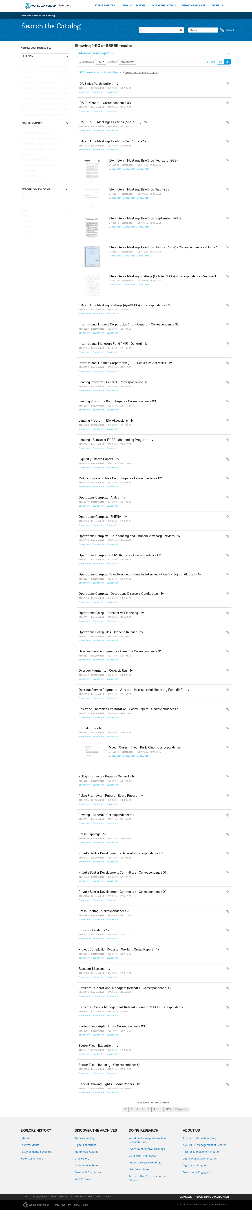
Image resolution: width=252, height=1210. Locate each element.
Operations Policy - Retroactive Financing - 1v (111, 613)
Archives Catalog (85, 1138)
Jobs (99, 1196)
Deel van (27, 56)
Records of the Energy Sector (37, 93)
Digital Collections (85, 1145)
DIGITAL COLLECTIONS (133, 5)
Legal (26, 1196)
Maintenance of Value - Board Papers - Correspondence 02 (120, 478)
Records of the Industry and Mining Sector (44, 104)
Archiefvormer (32, 123)
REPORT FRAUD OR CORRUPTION (212, 1196)
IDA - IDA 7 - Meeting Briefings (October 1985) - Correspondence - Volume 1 (162, 276)
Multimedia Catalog (86, 1151)
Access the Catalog (44, 15)
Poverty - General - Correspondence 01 (106, 815)
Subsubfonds (28, 232)
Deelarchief (27, 221)
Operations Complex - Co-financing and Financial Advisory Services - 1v (129, 536)
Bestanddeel (28, 200)
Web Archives (83, 1179)
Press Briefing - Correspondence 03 (104, 911)
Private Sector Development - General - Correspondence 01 (121, 853)
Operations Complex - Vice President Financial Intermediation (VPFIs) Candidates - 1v (140, 574)
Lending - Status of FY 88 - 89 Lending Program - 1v (116, 440)
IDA (63, 1205)
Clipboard (226, 30)
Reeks (24, 210)
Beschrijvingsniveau (36, 189)
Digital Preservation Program (200, 1158)
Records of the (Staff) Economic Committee (44, 88)
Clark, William (28, 155)
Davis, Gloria (28, 171)
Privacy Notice (40, 1196)
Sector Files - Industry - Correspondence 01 (110, 1065)
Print (211, 61)
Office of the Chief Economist (37, 176)
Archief (25, 216)
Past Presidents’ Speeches (36, 1151)
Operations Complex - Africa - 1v (102, 497)
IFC (69, 1205)
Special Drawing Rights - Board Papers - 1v (109, 1084)
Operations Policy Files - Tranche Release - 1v (111, 632)
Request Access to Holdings (145, 1162)
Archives (65, 5)
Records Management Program (201, 1151)
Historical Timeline (32, 1158)
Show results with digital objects (140, 72)
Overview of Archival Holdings (147, 1149)
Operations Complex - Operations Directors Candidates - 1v (121, 594)
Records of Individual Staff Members (41, 109)
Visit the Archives (139, 1169)
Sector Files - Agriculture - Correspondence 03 (112, 1026)
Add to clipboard (228, 84)
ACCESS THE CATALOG (164, 5)
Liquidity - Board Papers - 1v (99, 459)
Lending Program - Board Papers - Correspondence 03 (117, 401)
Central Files (28, 77)
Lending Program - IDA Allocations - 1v (106, 421)
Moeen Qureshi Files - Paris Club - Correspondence (145, 747)
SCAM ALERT (186, 1196)
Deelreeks (26, 227)
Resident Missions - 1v (94, 969)
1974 (168, 1109)
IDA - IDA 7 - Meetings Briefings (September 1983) (145, 218)
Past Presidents (30, 1145)
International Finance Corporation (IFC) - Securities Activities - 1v (125, 363)
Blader (203, 30)
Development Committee (35, 165)
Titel (101, 61)
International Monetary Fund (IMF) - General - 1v (113, 344)
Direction (112, 61)
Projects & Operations (88, 1172)
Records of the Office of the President (41, 72)
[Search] (161, 30)
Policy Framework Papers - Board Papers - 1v (111, 796)
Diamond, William (31, 182)
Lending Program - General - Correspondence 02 (113, 382)
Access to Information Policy (199, 1138)
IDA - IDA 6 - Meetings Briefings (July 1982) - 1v (112, 141)
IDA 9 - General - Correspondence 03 (105, 103)
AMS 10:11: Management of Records (204, 1145)
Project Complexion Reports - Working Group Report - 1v (119, 949)
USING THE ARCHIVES (193, 5)
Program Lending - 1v (94, 930)
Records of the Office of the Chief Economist (45, 99)
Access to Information (82, 1196)
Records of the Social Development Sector (44, 115)
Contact (108, 1196)
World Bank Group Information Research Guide (147, 1140)
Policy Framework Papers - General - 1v (107, 776)
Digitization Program (195, 1165)
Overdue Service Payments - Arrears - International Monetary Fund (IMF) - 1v (134, 690)
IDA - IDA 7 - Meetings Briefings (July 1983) (139, 189)
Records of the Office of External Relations (44, 66)
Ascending (127, 61)
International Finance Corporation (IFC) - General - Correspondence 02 (129, 324)
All (23, 61)
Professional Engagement (198, 1172)
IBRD (56, 1205)
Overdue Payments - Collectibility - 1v (106, 670)
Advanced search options (95, 53)
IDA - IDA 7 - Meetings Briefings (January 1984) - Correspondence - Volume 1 (163, 247)
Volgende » (181, 1109)
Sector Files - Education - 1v (98, 1046)
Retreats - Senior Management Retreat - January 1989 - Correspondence (131, 1007)
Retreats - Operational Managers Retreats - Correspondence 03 (125, 988)
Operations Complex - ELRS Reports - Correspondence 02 (120, 555)
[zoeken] (181, 30)
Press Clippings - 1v (92, 834)
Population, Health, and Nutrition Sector (43, 138)
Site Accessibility (59, 1196)
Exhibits (25, 1138)
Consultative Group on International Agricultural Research (45, 149)
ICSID (85, 1205)
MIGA (77, 1205)
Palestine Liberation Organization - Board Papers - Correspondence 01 (129, 709)
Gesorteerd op (86, 61)
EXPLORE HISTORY (105, 5)
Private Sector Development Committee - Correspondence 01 (122, 872)
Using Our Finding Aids (143, 1155)
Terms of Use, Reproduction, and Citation (148, 1178)
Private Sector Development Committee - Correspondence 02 (123, 892)
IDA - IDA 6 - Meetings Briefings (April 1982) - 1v (113, 122)
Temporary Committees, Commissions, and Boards (45, 160)
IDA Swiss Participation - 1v (98, 84)
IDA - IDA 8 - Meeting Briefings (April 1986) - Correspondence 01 (124, 305)
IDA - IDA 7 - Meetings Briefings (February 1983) (143, 160)
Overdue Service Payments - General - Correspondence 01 (120, 651)
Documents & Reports (88, 1165)
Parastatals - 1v (90, 728)
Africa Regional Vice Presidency (38, 133)
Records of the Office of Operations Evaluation (45, 83)
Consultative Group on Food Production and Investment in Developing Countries (45, 144)
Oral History (82, 1158)
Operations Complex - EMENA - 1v (103, 517)
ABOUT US (217, 5)
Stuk (24, 205)
